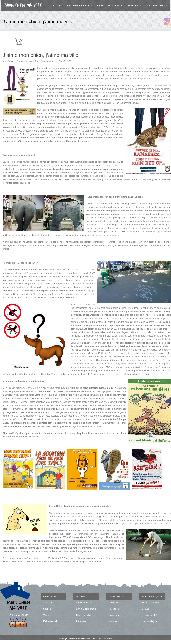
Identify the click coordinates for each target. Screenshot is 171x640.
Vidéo (46, 615)
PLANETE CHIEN (157, 5)
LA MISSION (49, 596)
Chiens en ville (83, 615)
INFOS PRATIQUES (152, 596)
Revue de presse (150, 602)
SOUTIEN (134, 5)
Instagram (114, 615)
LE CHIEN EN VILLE (79, 5)
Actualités (48, 602)
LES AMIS (81, 596)
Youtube (113, 621)
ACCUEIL (56, 5)
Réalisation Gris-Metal (102, 639)
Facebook (114, 609)
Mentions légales (150, 621)
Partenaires (81, 621)
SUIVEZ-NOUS (116, 596)
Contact (145, 609)
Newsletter (114, 602)
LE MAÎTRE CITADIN (109, 5)
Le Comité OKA (149, 615)
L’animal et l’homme (86, 609)
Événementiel (50, 621)
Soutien (47, 609)
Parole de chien (84, 602)
